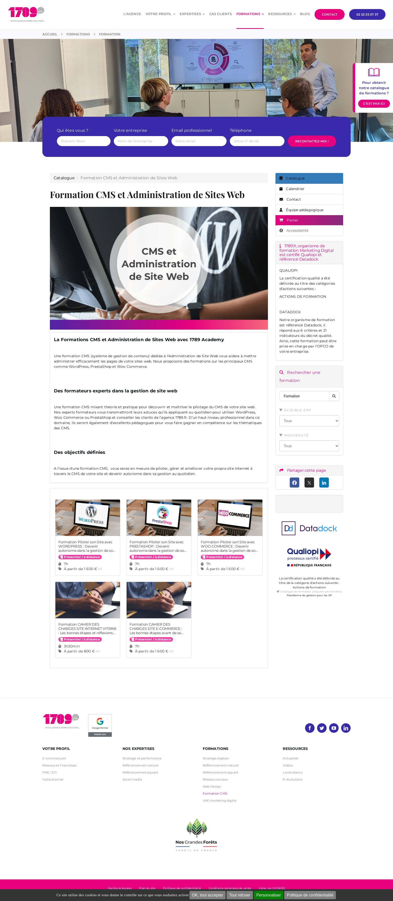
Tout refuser (239, 895)
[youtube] (334, 728)
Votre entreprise (130, 130)
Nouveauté (294, 435)
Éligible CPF (295, 410)
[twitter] (322, 728)
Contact (290, 199)
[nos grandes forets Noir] (196, 816)
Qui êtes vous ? (73, 130)
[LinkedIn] (324, 482)
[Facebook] (295, 482)
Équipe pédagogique (301, 210)
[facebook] (310, 728)
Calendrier (292, 189)
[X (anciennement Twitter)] (309, 482)
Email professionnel (192, 130)
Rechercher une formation (299, 376)
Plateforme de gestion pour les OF (309, 595)
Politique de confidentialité (310, 895)
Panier (289, 220)
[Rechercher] (334, 396)
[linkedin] (346, 728)
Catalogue (64, 177)
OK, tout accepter (207, 895)
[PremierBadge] (100, 715)
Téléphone (241, 130)
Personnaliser (268, 895)
